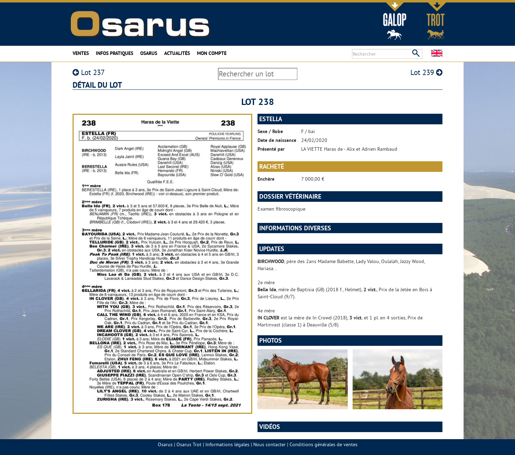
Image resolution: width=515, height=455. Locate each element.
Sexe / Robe (270, 131)
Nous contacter (269, 444)
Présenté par (271, 149)
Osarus (148, 53)
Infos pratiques (114, 53)
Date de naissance (277, 140)
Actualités (177, 53)
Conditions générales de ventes (324, 444)
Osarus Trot (188, 444)
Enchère (266, 179)
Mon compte (212, 53)
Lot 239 (426, 72)
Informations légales (227, 444)
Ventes (81, 53)
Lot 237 (89, 72)
